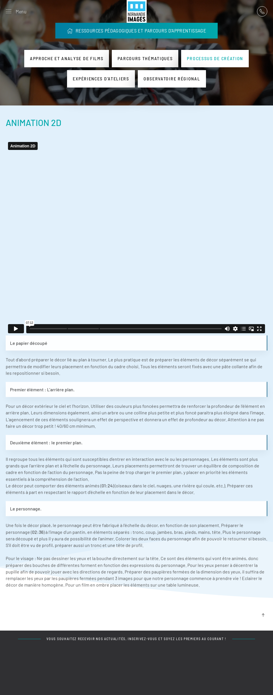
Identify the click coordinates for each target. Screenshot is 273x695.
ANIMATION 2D (33, 122)
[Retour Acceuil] (137, 11)
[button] (16, 11)
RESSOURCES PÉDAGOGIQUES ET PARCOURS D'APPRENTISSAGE (136, 30)
